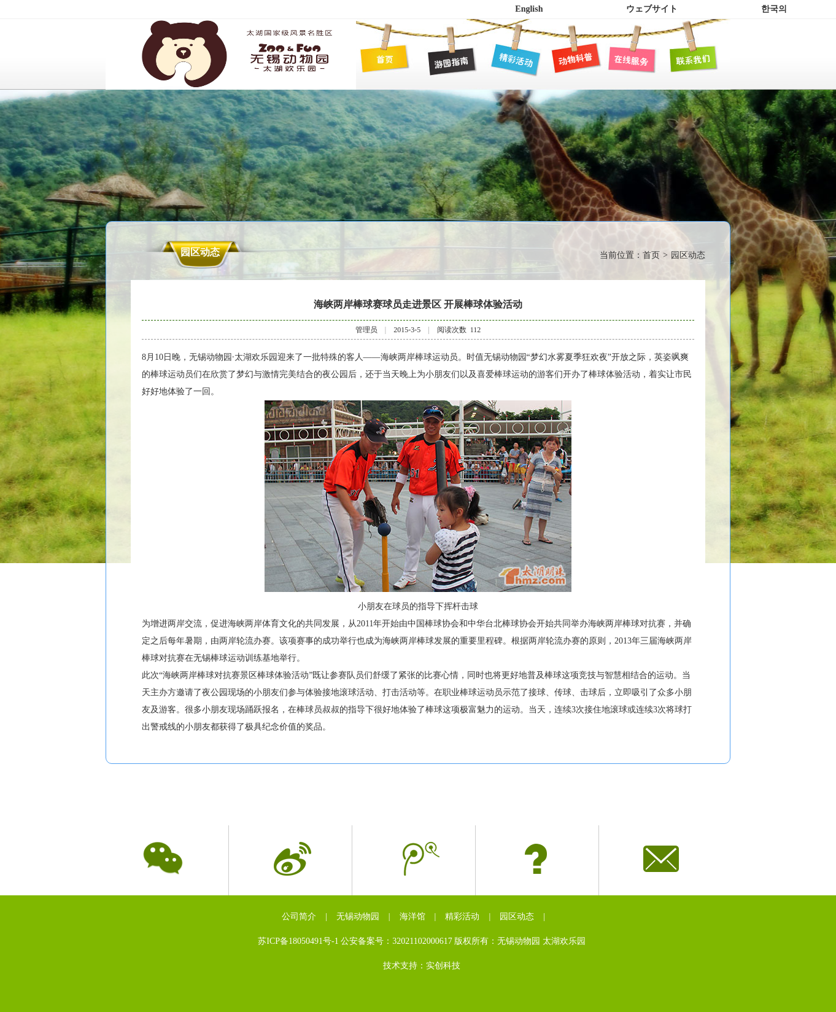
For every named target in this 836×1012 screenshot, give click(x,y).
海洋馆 (412, 916)
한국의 (774, 9)
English (529, 9)
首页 (651, 255)
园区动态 (517, 916)
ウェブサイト (652, 9)
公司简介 (299, 916)
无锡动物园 (357, 916)
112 (475, 329)
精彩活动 (462, 916)
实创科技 (443, 965)
